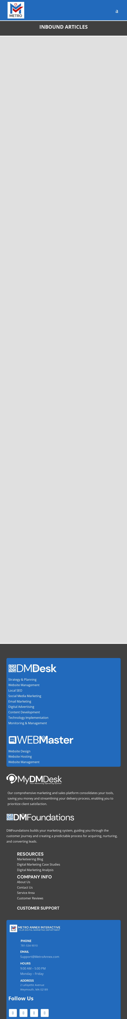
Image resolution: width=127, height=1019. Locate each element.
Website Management (24, 685)
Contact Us (25, 887)
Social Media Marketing (24, 696)
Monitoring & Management (27, 723)
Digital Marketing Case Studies (38, 864)
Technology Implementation (28, 718)
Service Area (26, 893)
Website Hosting (20, 756)
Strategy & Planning (22, 679)
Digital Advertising (21, 707)
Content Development (24, 712)
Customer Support (38, 908)
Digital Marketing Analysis (35, 870)
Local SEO (15, 690)
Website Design (19, 751)
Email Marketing (19, 701)
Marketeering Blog (30, 859)
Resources (30, 854)
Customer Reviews (30, 898)
